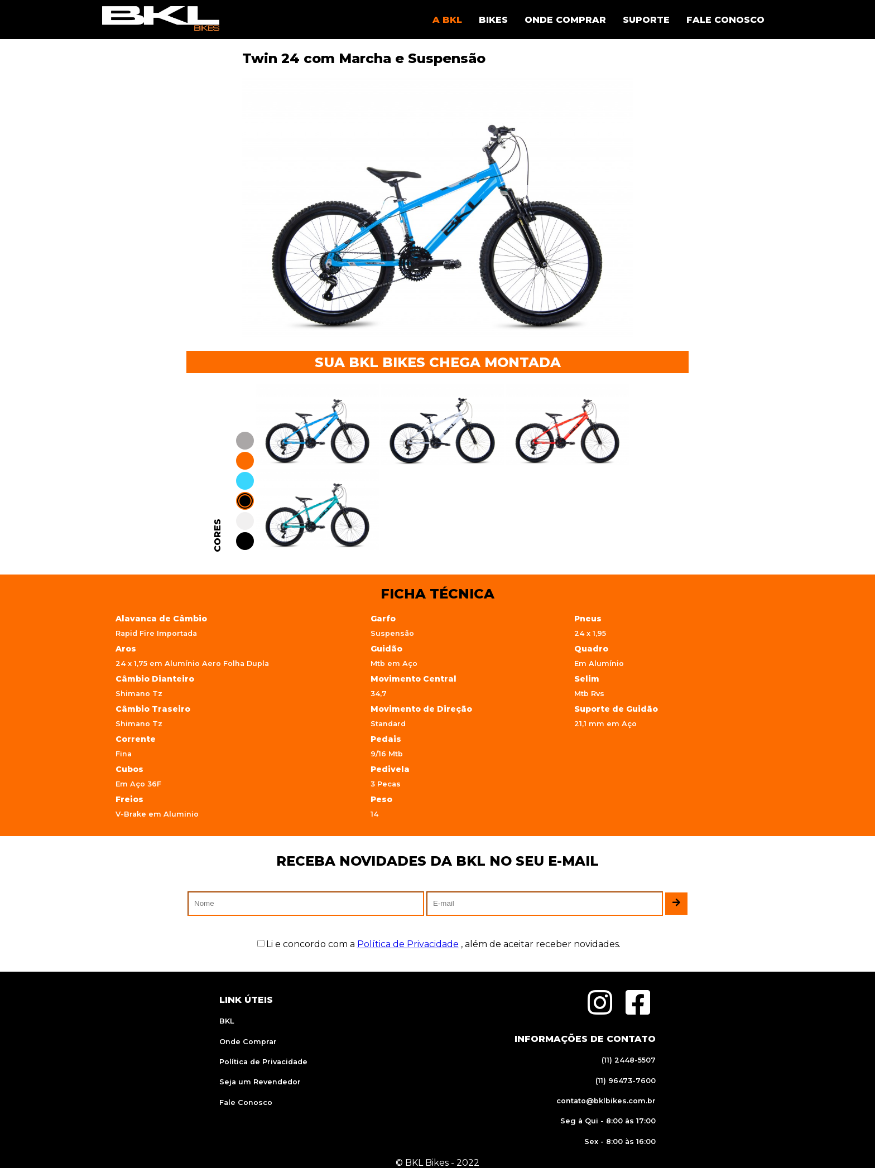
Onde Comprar (248, 1041)
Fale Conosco (245, 1102)
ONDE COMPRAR (565, 20)
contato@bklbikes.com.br (606, 1101)
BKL (226, 1021)
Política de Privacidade (263, 1062)
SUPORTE (646, 20)
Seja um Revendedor (260, 1082)
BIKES (493, 20)
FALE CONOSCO (725, 20)
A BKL (447, 20)
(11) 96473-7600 (625, 1081)
